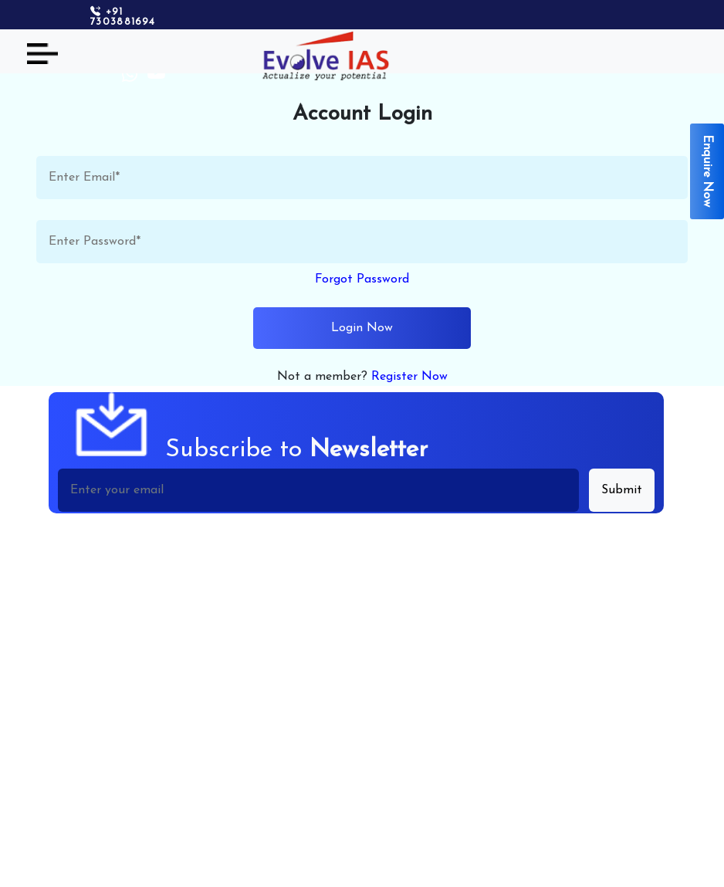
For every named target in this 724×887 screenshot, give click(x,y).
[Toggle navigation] (42, 53)
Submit (621, 490)
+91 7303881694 (122, 17)
